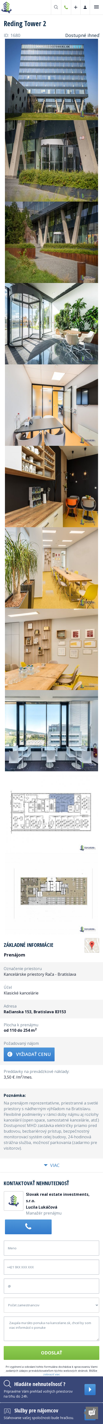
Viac (52, 1165)
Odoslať (51, 1353)
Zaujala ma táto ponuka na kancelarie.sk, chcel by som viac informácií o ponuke (51, 1328)
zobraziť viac (51, 1374)
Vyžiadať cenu (29, 1054)
